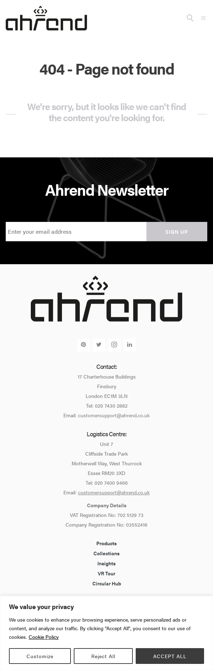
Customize (39, 656)
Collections (106, 553)
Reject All (103, 656)
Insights (106, 563)
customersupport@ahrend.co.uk (114, 415)
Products (106, 543)
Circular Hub (106, 583)
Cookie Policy (44, 636)
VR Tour (106, 573)
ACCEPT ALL (170, 656)
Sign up (176, 231)
